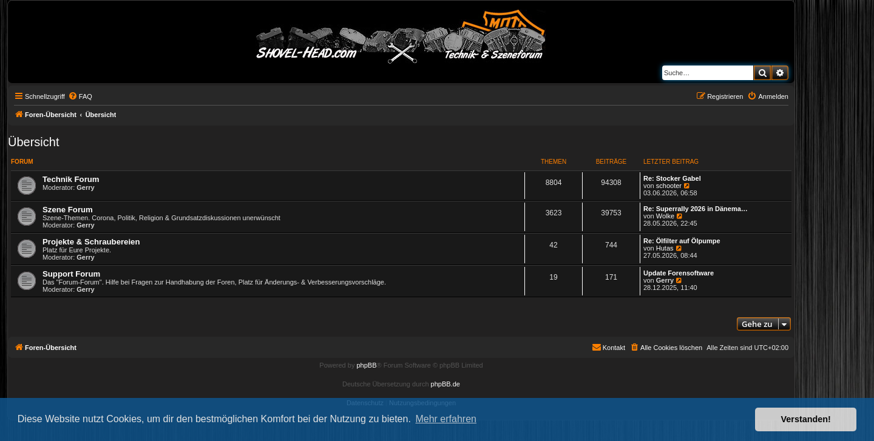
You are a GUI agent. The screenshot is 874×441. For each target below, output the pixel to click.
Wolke (665, 216)
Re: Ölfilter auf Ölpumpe (681, 240)
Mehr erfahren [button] (445, 419)
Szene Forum (67, 209)
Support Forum (71, 273)
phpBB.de (445, 384)
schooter (669, 185)
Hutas (665, 248)
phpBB (366, 365)
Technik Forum (71, 179)
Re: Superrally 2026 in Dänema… (695, 208)
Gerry (85, 187)
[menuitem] (80, 96)
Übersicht (33, 142)
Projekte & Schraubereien (91, 241)
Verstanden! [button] (806, 419)
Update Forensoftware (678, 273)
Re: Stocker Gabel (672, 178)
